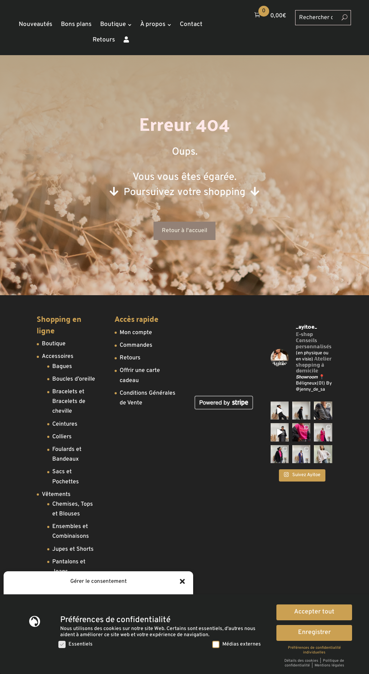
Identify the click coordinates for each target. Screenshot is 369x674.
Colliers (62, 436)
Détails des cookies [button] (301, 661)
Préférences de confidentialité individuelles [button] (314, 650)
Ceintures (64, 424)
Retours (130, 358)
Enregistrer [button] (314, 633)
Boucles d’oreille (73, 379)
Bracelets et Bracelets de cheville (68, 401)
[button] (182, 581)
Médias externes (236, 644)
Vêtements (56, 494)
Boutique (54, 343)
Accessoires (58, 356)
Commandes (136, 345)
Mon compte (136, 332)
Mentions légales (329, 665)
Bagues (62, 366)
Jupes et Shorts (73, 549)
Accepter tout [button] (314, 612)
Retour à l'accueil (184, 230)
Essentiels (75, 644)
